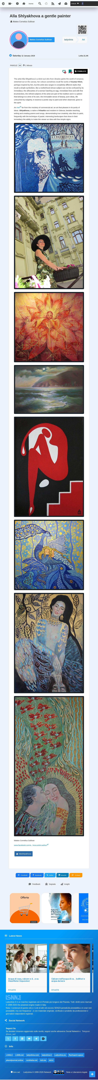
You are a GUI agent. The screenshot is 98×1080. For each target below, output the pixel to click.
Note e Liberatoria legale (76, 1073)
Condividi (22, 876)
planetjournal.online (14, 1061)
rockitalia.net (31, 1061)
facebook (37, 876)
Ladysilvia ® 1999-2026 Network (37, 1073)
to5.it (51, 1061)
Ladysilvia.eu (60, 1055)
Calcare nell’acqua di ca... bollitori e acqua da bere (68, 980)
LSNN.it (9, 1055)
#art (18, 108)
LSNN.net (19, 1055)
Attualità (12, 990)
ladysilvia (68, 40)
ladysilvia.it (47, 1055)
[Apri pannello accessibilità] (17, 3)
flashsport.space (76, 1055)
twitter (50, 876)
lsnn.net (15, 1072)
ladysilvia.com (33, 1055)
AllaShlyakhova (23, 854)
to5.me (43, 1061)
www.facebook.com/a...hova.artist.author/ (30, 846)
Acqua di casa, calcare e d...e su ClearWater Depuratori (23, 980)
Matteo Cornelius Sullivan (41, 40)
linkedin (62, 876)
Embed (76, 876)
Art (83, 40)
